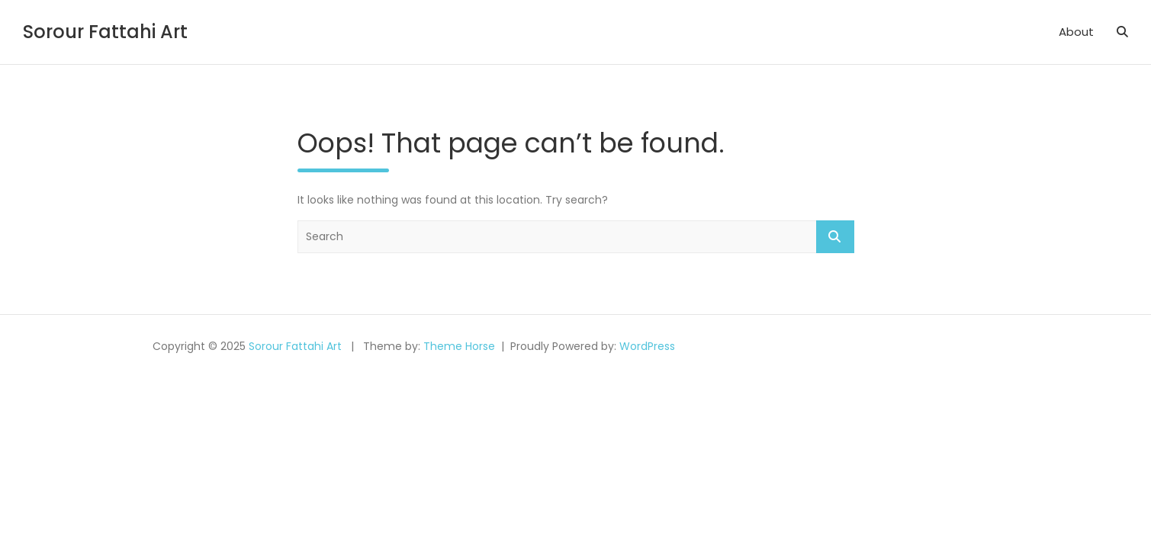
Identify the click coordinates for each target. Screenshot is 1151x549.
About (1076, 32)
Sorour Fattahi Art (105, 31)
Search (835, 236)
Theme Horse (459, 346)
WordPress (647, 346)
